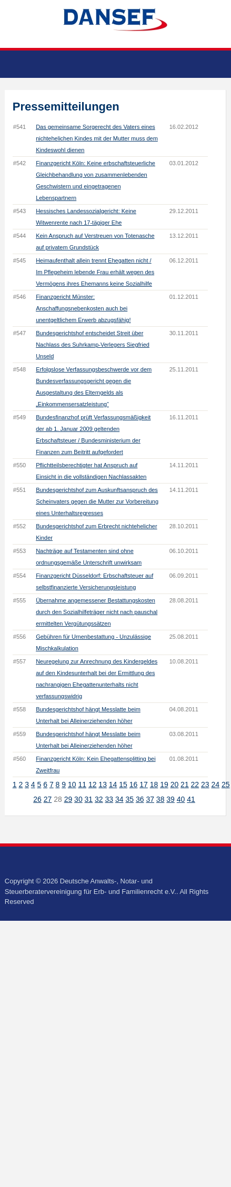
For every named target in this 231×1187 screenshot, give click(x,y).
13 (102, 784)
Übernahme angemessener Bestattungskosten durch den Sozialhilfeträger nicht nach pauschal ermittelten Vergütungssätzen (96, 612)
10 (72, 784)
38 (160, 799)
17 (143, 784)
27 (48, 799)
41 (191, 799)
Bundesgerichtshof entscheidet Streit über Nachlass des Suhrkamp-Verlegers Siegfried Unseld (92, 344)
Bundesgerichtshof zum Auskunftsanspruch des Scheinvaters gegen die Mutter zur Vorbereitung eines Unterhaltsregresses (97, 501)
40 (181, 799)
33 (109, 799)
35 (129, 799)
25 (226, 784)
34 (119, 799)
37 (150, 799)
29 (68, 799)
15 (123, 784)
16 (133, 784)
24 (216, 784)
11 (82, 784)
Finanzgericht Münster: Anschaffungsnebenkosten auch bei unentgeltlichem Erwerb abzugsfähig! (83, 308)
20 (174, 784)
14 (113, 784)
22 (195, 784)
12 (92, 784)
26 (37, 799)
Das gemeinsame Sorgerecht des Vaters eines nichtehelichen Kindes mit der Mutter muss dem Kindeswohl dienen (97, 138)
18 (154, 784)
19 (164, 784)
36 (140, 799)
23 (205, 784)
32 (99, 799)
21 (184, 784)
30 (78, 799)
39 (170, 799)
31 (89, 799)
